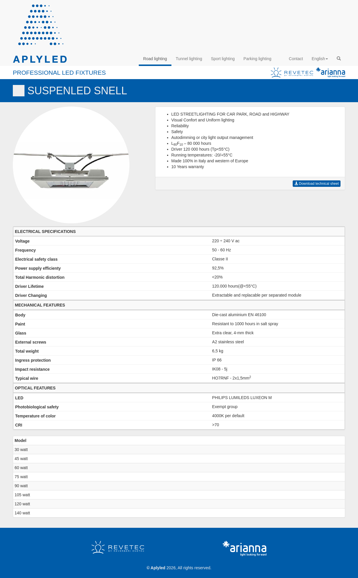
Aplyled (158, 567)
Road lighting (155, 58)
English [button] (320, 58)
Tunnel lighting (189, 58)
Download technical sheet (316, 184)
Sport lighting (223, 58)
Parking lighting (257, 58)
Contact (296, 58)
